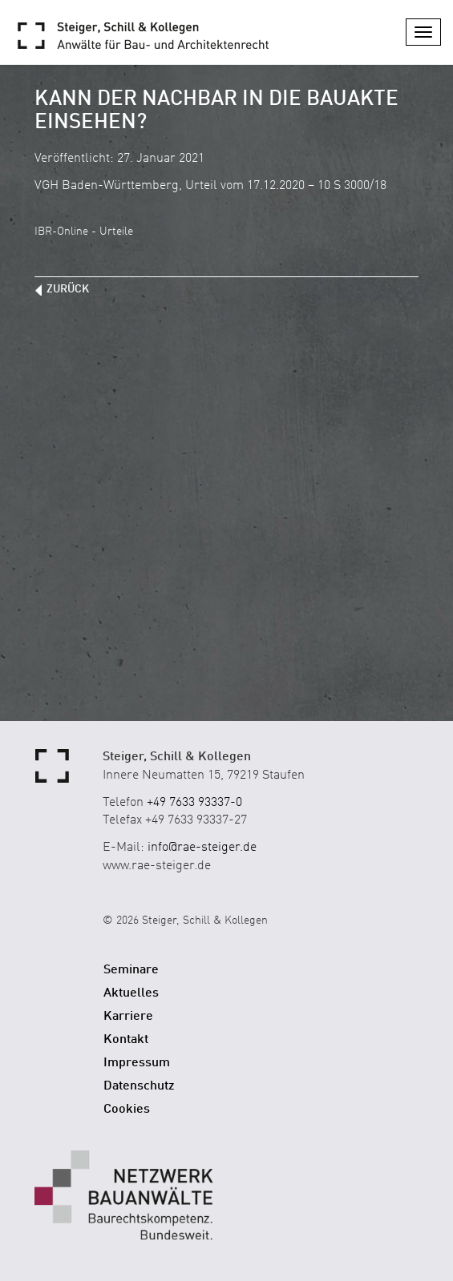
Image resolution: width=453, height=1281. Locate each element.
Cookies (126, 1109)
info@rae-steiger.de (202, 847)
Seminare (131, 970)
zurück (68, 289)
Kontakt (125, 1039)
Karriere (128, 1016)
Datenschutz (139, 1086)
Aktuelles (131, 993)
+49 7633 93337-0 (194, 802)
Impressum (136, 1063)
